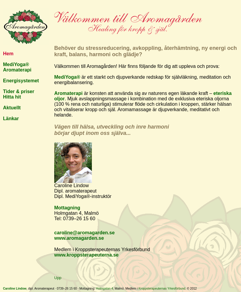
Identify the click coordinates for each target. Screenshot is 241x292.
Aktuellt (12, 107)
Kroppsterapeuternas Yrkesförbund (162, 288)
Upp (57, 277)
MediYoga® (16, 64)
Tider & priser (18, 91)
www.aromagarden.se (79, 238)
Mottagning (67, 207)
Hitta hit (12, 96)
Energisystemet (21, 80)
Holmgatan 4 (104, 288)
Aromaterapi (17, 69)
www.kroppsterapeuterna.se (86, 254)
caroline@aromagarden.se (84, 232)
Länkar (11, 118)
